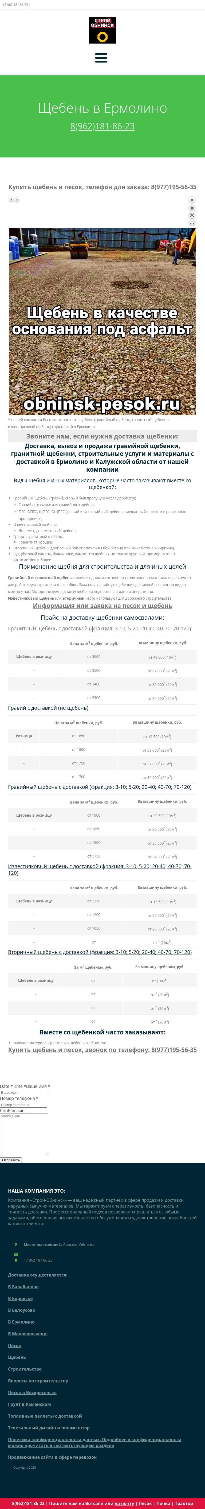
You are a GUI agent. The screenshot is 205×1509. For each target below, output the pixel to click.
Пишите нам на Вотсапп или (85, 1503)
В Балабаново (23, 1295)
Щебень (17, 1365)
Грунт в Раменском (29, 1412)
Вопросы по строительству (38, 1389)
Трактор (184, 1503)
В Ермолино (21, 1330)
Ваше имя (38, 1086)
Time (19, 1086)
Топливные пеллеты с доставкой (45, 1424)
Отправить (11, 1168)
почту (127, 1503)
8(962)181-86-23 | (30, 1503)
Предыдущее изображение (11, 200)
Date (6, 1086)
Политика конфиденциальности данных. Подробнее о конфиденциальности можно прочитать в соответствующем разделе (94, 1450)
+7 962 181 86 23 (38, 1268)
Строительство (25, 1377)
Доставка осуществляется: (38, 1283)
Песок (145, 1503)
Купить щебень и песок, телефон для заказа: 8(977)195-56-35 (103, 187)
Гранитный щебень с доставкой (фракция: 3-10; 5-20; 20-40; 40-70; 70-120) (99, 628)
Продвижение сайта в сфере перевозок (52, 1465)
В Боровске (20, 1306)
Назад (192, 212)
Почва (163, 1503)
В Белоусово (21, 1318)
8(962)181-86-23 (102, 126)
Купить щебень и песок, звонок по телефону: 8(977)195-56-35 (102, 1050)
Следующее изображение (17, 200)
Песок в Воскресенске (32, 1400)
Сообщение (12, 1111)
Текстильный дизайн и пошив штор (49, 1436)
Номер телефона (19, 1098)
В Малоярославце (28, 1342)
